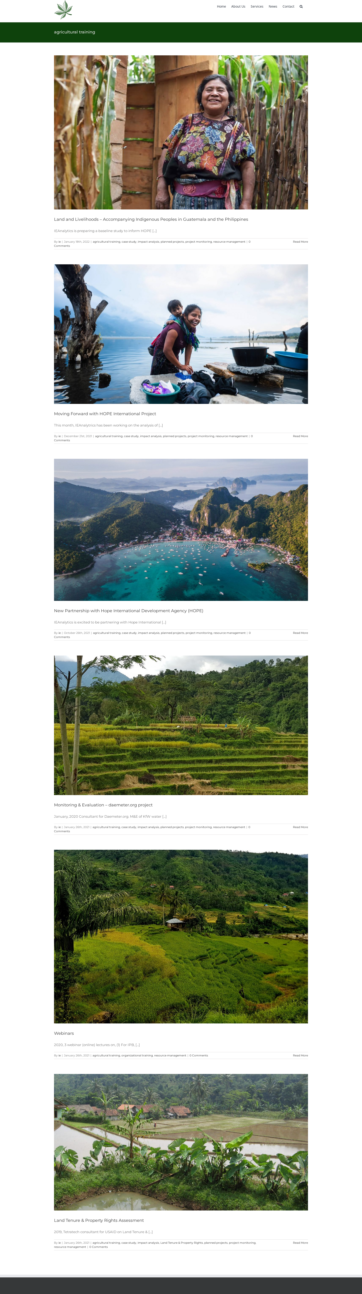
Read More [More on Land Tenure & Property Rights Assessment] (300, 1242)
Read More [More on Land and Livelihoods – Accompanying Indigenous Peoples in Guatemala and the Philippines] (300, 241)
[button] (301, 6)
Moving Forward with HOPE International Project (105, 413)
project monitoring (198, 241)
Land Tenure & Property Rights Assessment (99, 1220)
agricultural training (106, 241)
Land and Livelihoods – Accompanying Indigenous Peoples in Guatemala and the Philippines (151, 219)
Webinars (64, 1033)
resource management (229, 241)
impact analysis (148, 241)
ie (59, 241)
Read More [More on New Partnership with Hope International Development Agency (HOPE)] (300, 633)
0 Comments (199, 1055)
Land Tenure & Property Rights (181, 1242)
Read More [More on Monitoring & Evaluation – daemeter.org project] (300, 827)
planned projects (172, 241)
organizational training (137, 1055)
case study (129, 241)
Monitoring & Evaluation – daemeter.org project (103, 805)
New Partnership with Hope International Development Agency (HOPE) (128, 610)
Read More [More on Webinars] (300, 1055)
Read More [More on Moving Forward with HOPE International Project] (300, 436)
